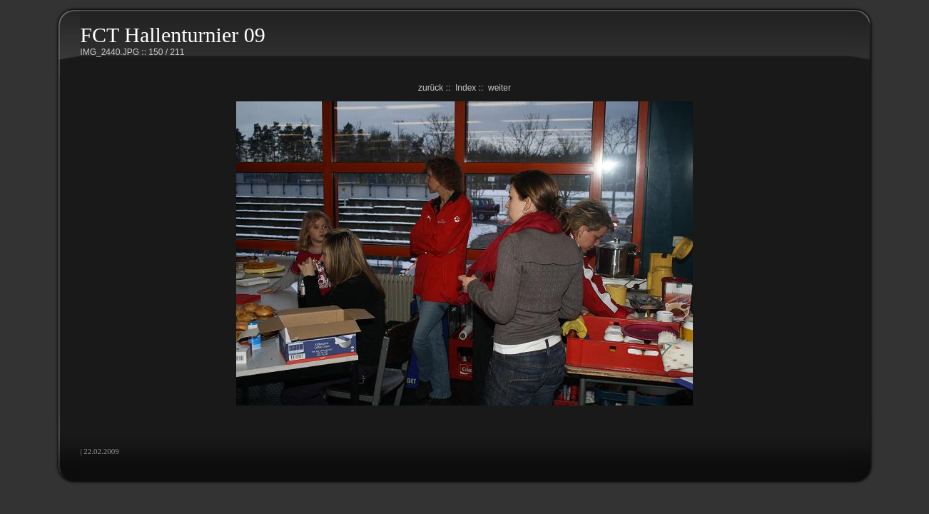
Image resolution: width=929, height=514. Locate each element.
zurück (430, 88)
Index (465, 88)
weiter (499, 88)
